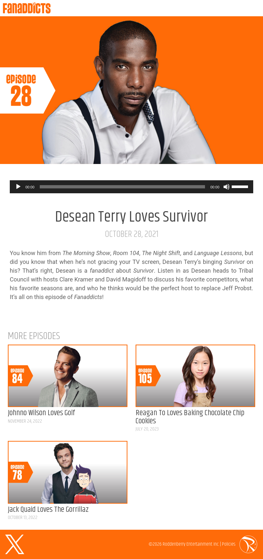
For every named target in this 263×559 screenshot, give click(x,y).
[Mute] (226, 187)
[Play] (18, 187)
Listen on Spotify (253, 154)
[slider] (122, 186)
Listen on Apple (237, 154)
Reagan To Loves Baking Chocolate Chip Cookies (190, 417)
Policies (228, 544)
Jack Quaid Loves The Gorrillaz (48, 510)
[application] (131, 186)
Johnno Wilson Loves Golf (41, 413)
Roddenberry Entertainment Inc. (191, 544)
